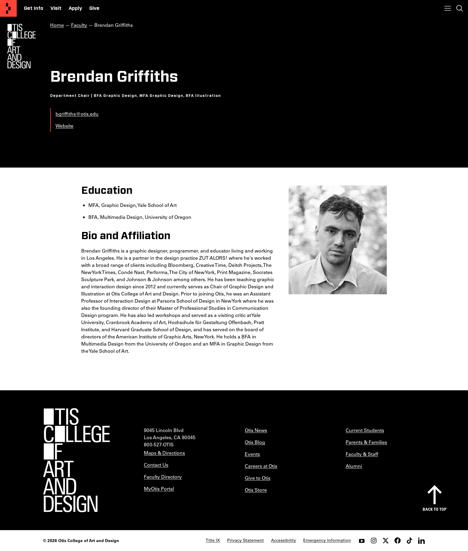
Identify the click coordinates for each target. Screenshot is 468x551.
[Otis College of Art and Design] (8, 8)
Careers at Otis (261, 466)
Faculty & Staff (362, 454)
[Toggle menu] (447, 8)
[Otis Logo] (21, 46)
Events (252, 454)
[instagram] (373, 540)
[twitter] (385, 540)
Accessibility (283, 540)
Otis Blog (255, 442)
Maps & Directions (164, 453)
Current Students (365, 430)
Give (94, 8)
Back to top (435, 509)
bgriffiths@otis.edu (77, 114)
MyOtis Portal (159, 488)
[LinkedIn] (421, 540)
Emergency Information (327, 540)
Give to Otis (257, 478)
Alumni (354, 466)
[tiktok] (409, 540)
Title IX (213, 540)
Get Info (33, 8)
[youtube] (361, 540)
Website (64, 126)
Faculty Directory (163, 476)
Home (57, 25)
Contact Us (156, 465)
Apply (75, 8)
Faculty (79, 25)
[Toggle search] (459, 8)
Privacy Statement (245, 540)
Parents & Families (366, 442)
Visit (55, 8)
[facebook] (397, 540)
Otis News (256, 430)
